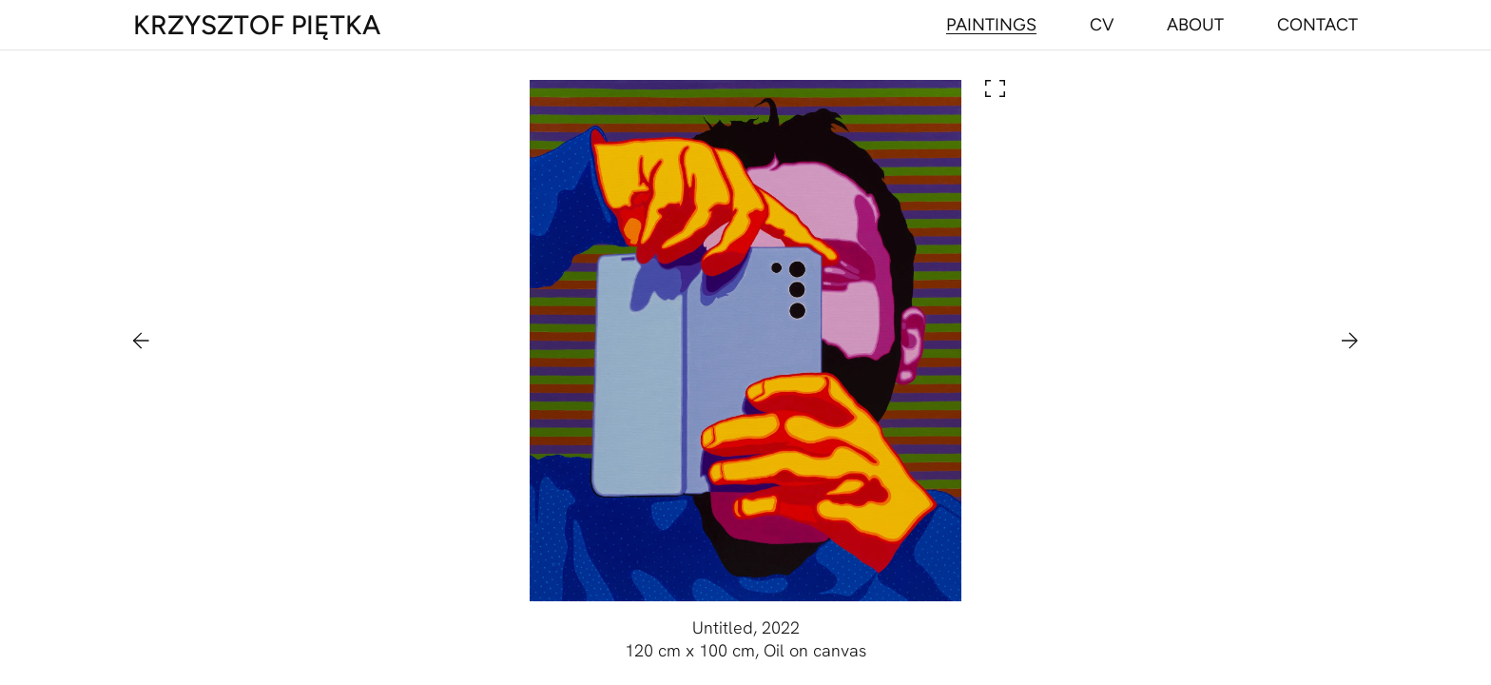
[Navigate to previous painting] (150, 340)
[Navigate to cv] (1101, 24)
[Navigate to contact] (1317, 24)
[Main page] (256, 25)
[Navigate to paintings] (991, 24)
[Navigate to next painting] (1340, 340)
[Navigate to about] (1195, 24)
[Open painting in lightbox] (745, 340)
